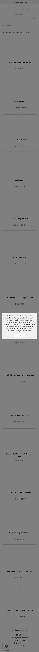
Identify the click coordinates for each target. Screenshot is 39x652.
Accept (19, 335)
